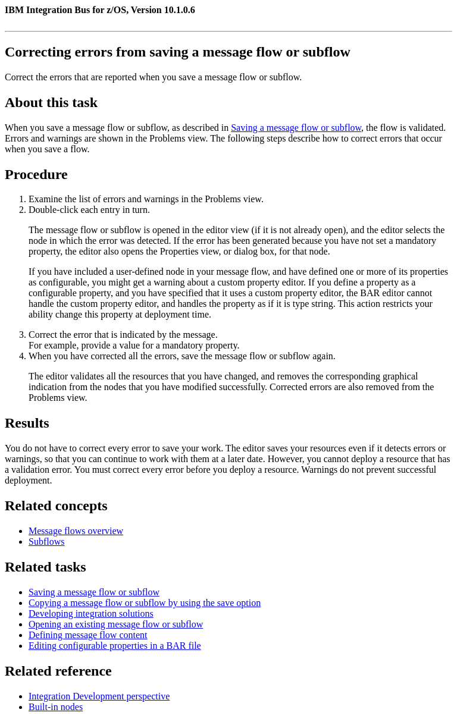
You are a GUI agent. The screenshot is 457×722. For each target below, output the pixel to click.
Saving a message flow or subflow (296, 128)
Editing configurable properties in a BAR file (115, 646)
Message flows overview (76, 531)
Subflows (46, 541)
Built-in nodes (56, 707)
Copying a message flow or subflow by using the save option (145, 603)
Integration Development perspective (99, 696)
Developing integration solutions (91, 613)
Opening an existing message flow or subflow (116, 624)
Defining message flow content (88, 635)
